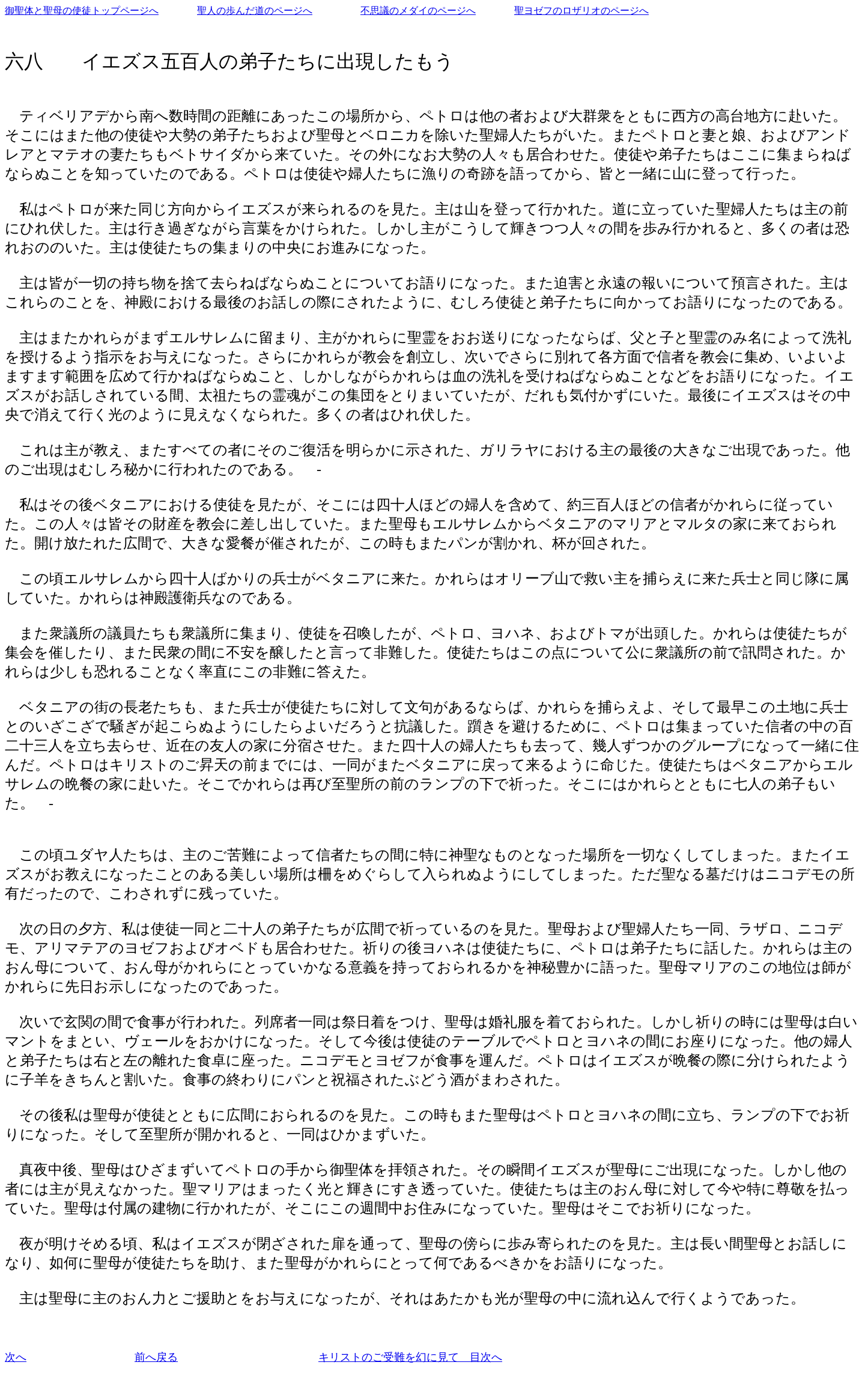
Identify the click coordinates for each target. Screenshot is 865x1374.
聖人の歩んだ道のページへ (254, 10)
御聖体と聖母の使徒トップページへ (82, 10)
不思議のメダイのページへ (418, 10)
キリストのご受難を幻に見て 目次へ (410, 1357)
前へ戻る (156, 1357)
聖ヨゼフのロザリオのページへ (581, 10)
